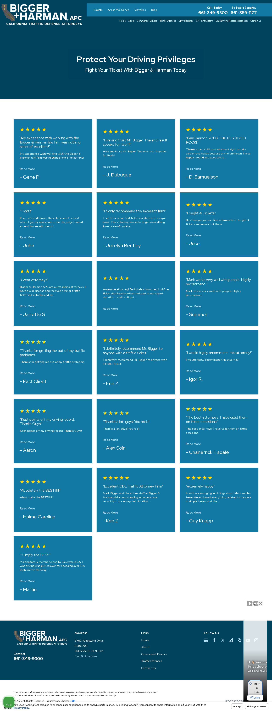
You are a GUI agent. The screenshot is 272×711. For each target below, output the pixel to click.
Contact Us (148, 668)
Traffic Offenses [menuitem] (168, 20)
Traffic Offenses (151, 661)
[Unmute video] (211, 601)
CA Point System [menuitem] (204, 20)
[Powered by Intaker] (243, 704)
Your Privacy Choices (61, 701)
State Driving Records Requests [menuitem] (231, 20)
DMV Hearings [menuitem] (186, 20)
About (145, 647)
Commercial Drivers (154, 654)
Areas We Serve (118, 10)
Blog (154, 10)
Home (145, 640)
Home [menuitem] (122, 20)
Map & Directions (86, 656)
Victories (140, 10)
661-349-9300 (213, 12)
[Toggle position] (253, 601)
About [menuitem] (131, 20)
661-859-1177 (244, 12)
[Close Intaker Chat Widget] (260, 601)
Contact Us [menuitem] (255, 20)
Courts (98, 10)
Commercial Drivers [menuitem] (147, 20)
